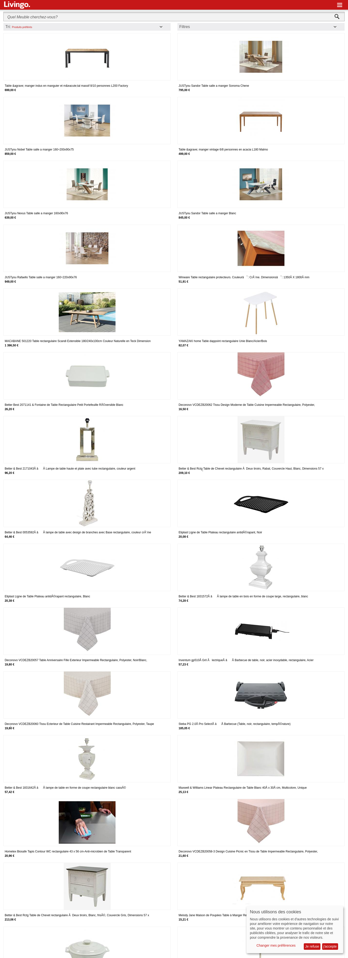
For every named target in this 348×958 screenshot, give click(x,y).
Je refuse (312, 946)
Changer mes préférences (276, 945)
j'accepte (330, 946)
